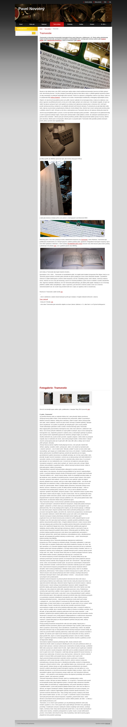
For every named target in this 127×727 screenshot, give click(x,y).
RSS (105, 1)
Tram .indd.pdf (44, 299)
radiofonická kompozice (54, 40)
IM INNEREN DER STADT (75, 243)
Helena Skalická (55, 97)
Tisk (110, 1)
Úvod (41, 28)
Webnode (107, 723)
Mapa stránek (98, 1)
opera (79, 40)
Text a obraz (47, 28)
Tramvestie (84, 239)
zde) (55, 245)
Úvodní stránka (88, 1)
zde (62, 292)
